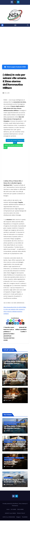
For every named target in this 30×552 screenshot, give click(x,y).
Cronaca (18, 422)
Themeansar (15, 505)
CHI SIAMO (13, 509)
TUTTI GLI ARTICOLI (12, 424)
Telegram (18, 517)
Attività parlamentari (9, 422)
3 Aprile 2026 (9, 484)
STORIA (5, 424)
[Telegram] (13, 320)
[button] (27, 25)
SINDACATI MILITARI (19, 457)
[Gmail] (16, 320)
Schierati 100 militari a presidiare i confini (20, 329)
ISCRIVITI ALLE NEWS (10, 513)
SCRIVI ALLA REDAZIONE (9, 517)
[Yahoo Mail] (19, 320)
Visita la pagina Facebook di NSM (15, 67)
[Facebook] (8, 320)
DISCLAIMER (20, 509)
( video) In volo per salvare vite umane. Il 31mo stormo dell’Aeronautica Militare (14, 81)
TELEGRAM (24, 517)
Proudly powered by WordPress (10, 503)
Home (8, 509)
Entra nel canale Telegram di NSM (15, 141)
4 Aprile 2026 (9, 430)
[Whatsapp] (11, 320)
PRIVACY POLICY (21, 513)
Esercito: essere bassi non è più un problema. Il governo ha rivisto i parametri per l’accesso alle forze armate (9, 334)
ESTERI (22, 422)
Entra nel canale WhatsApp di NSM (13, 146)
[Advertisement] (15, 42)
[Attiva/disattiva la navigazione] (15, 25)
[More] (22, 320)
